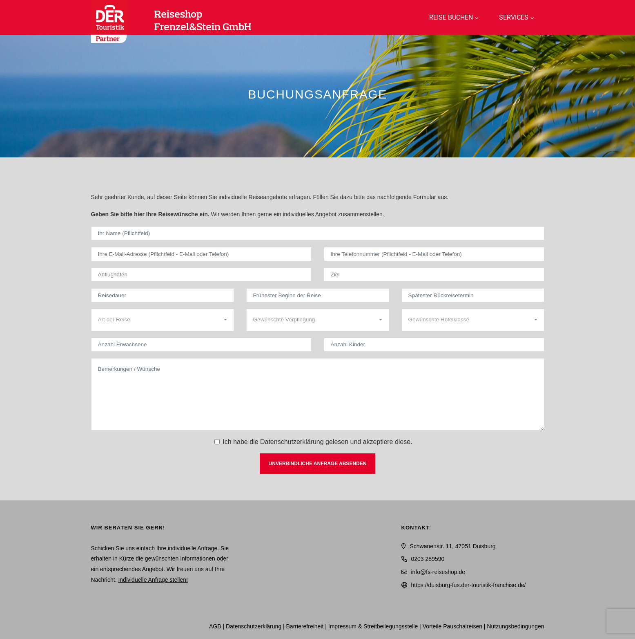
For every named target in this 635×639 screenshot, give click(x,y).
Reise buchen (451, 17)
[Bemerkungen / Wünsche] (317, 394)
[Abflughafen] (201, 275)
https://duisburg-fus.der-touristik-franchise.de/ (468, 585)
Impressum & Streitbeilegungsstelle (373, 626)
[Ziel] (434, 275)
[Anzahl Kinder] (434, 345)
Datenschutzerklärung (292, 441)
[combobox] (162, 320)
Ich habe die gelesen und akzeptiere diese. (317, 441)
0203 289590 (428, 559)
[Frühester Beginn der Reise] (317, 295)
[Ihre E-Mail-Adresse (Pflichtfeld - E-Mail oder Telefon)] (201, 254)
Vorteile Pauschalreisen (452, 626)
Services (513, 17)
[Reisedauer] (162, 295)
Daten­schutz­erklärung (253, 626)
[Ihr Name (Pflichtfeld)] (317, 233)
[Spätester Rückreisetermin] (472, 295)
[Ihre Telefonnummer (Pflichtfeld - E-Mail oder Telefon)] (434, 254)
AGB (215, 626)
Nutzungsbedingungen (515, 626)
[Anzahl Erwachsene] (201, 345)
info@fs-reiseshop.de (438, 572)
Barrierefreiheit (305, 626)
